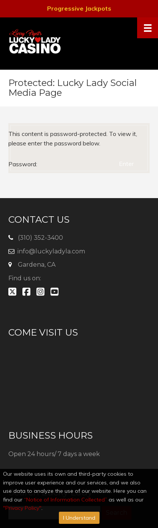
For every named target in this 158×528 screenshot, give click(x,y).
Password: (60, 164)
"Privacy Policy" (22, 508)
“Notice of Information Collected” (65, 499)
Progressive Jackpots (79, 8)
